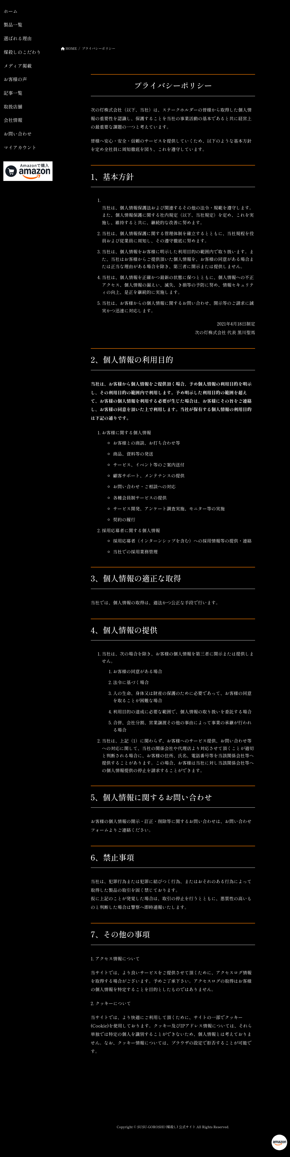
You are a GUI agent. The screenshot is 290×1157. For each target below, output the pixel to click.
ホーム (11, 11)
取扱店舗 (13, 106)
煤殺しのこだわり (22, 52)
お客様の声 (15, 79)
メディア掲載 (18, 65)
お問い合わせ (18, 133)
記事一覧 (13, 92)
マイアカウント (20, 147)
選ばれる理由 (18, 38)
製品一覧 (13, 24)
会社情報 (13, 120)
